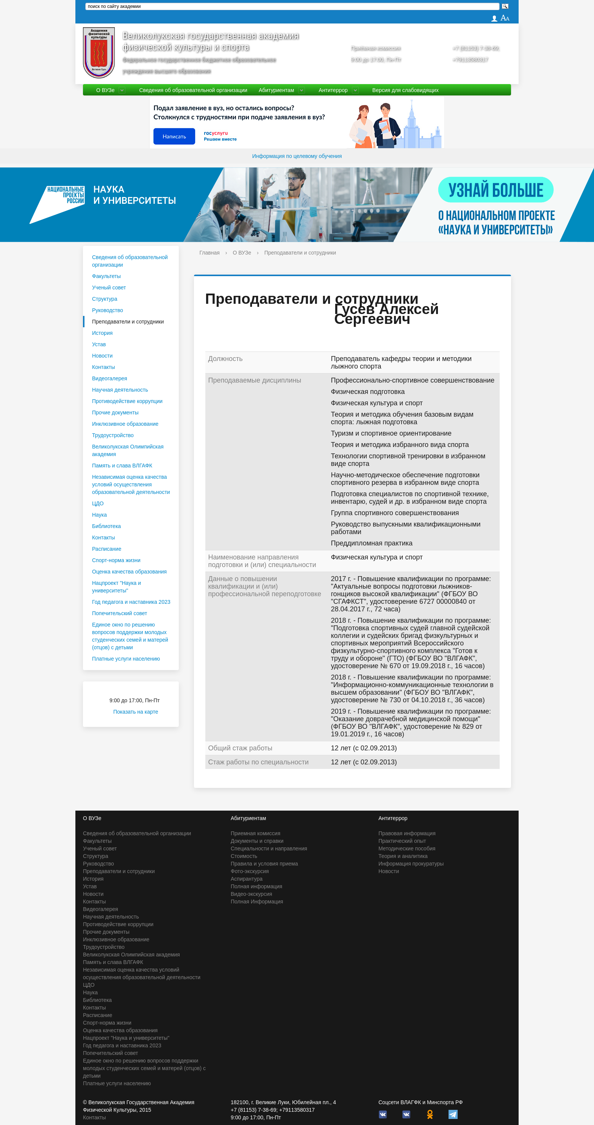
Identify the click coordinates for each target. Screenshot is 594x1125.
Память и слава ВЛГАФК (122, 465)
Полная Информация (257, 901)
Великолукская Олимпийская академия (128, 450)
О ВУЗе (105, 90)
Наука (99, 515)
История (102, 333)
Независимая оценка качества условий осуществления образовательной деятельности (131, 484)
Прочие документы (115, 412)
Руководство (107, 310)
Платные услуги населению (126, 659)
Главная (210, 253)
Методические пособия (406, 848)
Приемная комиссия (255, 833)
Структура (104, 299)
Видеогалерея (109, 378)
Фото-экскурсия (250, 871)
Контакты (103, 367)
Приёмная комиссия (375, 48)
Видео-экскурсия (251, 894)
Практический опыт (402, 841)
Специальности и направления (269, 848)
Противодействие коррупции (127, 401)
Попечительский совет (119, 613)
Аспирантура (247, 879)
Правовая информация (407, 833)
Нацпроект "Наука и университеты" (116, 587)
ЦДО (98, 503)
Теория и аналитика (403, 856)
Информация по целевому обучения (297, 156)
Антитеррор (333, 90)
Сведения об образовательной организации (193, 90)
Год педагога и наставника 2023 (131, 602)
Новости (102, 356)
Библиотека (106, 526)
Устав (99, 344)
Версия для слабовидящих (405, 90)
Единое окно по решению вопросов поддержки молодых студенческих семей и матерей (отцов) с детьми (130, 636)
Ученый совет (109, 287)
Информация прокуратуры (411, 864)
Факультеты (106, 276)
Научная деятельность (120, 390)
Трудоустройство (113, 435)
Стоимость (244, 856)
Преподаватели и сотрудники (128, 322)
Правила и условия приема (264, 864)
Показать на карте (140, 712)
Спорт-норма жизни (116, 560)
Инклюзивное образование (125, 424)
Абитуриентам (276, 90)
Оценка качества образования (129, 572)
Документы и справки (257, 841)
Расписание (106, 549)
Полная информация (256, 886)
